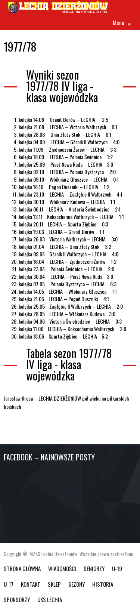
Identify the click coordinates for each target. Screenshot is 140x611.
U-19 (117, 568)
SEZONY (76, 584)
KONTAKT (30, 584)
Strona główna (22, 568)
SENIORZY (94, 568)
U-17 (8, 584)
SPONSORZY (17, 599)
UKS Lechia (49, 599)
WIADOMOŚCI (62, 568)
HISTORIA (102, 584)
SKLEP (54, 584)
